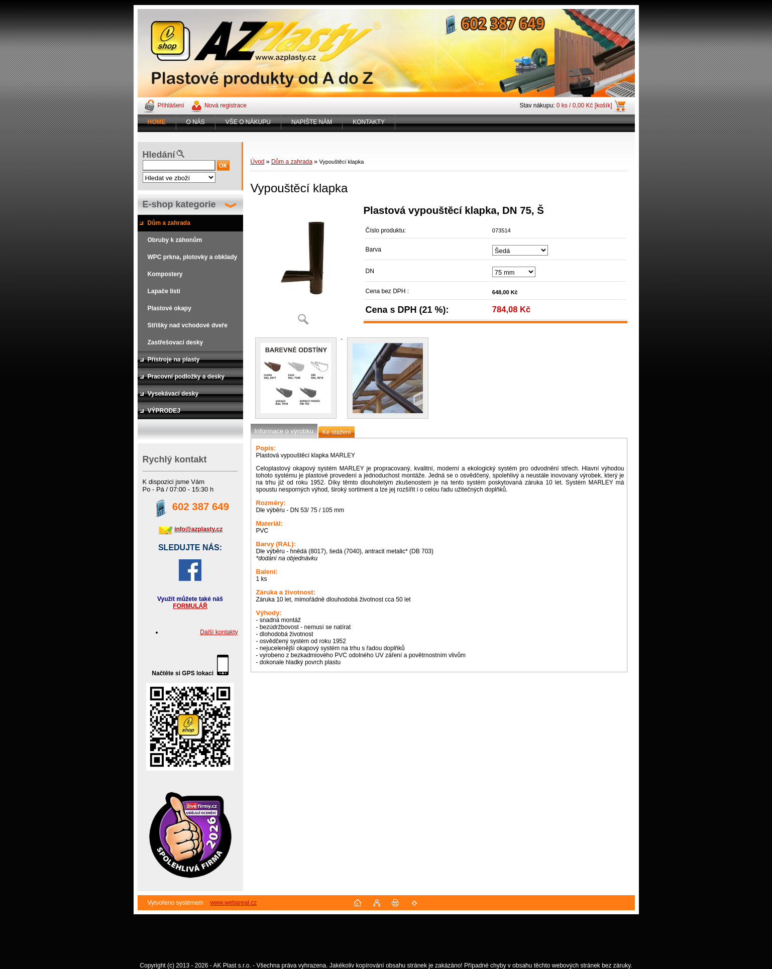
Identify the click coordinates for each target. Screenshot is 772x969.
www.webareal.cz (233, 902)
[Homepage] (157, 122)
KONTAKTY (369, 122)
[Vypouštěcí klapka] (303, 268)
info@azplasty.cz (198, 529)
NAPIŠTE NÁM (311, 122)
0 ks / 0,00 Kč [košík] (584, 105)
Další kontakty (219, 632)
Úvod (258, 161)
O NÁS (195, 122)
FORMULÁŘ (190, 606)
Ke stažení (336, 432)
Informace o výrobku (284, 431)
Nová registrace (225, 105)
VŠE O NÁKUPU (248, 122)
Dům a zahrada (291, 161)
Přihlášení (171, 105)
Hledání (159, 155)
